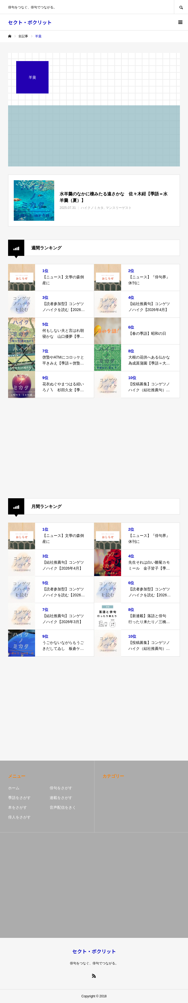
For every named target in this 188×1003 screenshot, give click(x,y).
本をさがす (17, 807)
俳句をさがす (61, 788)
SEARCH (181, 7)
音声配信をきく (63, 807)
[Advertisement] (94, 448)
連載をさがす (61, 797)
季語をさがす (19, 797)
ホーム (13, 788)
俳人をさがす (19, 817)
